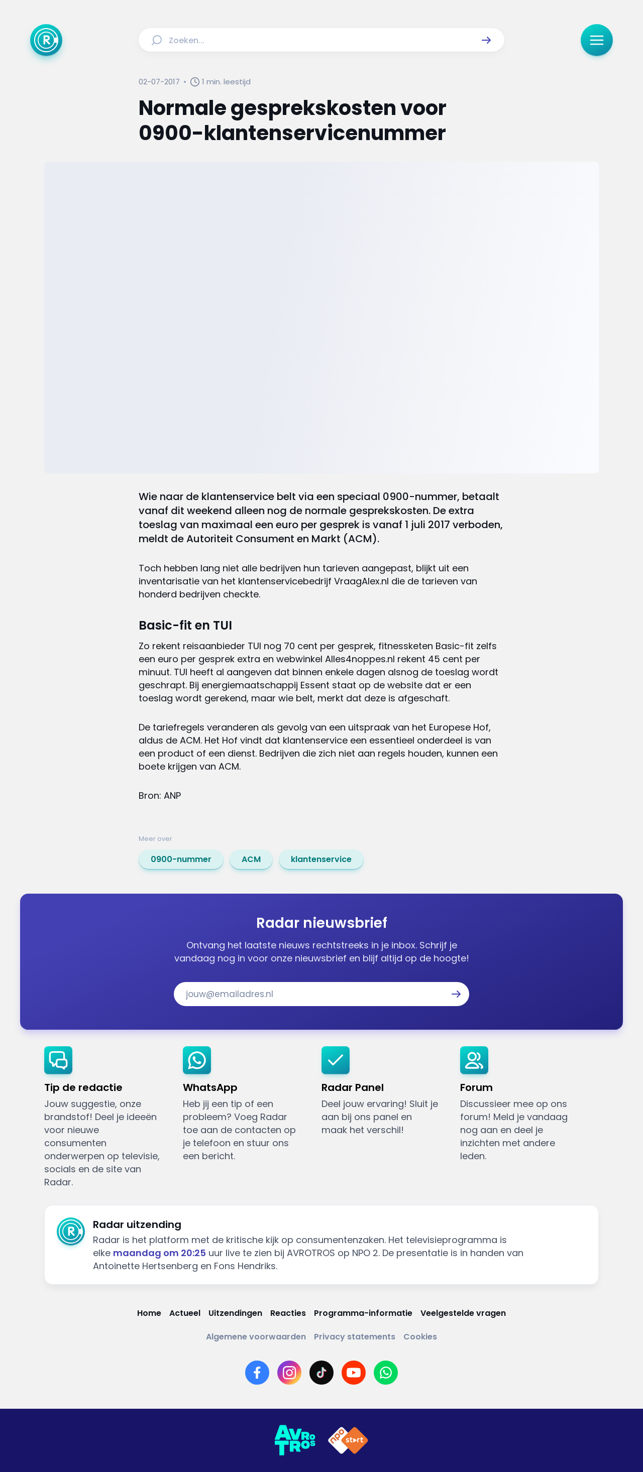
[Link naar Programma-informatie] (363, 1313)
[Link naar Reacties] (288, 1313)
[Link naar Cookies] (420, 1336)
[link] (181, 859)
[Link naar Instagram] (289, 1373)
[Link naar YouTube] (354, 1373)
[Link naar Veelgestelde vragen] (463, 1313)
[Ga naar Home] (46, 40)
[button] (486, 40)
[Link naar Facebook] (257, 1373)
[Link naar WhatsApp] (386, 1373)
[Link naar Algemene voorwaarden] (256, 1336)
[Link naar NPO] (348, 1440)
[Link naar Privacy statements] (354, 1336)
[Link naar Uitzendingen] (235, 1313)
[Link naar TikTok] (321, 1373)
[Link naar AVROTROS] (294, 1440)
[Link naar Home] (149, 1313)
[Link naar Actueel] (184, 1313)
